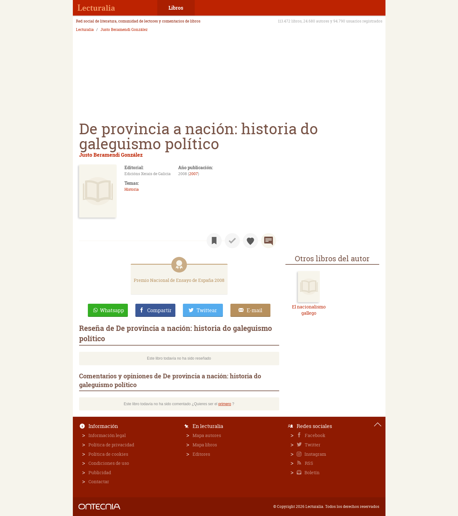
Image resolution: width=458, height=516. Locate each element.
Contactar (98, 481)
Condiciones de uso (108, 463)
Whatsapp (112, 310)
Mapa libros (205, 445)
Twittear (207, 310)
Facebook (314, 435)
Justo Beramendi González (124, 29)
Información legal (107, 435)
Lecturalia (85, 29)
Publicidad (99, 472)
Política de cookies (108, 454)
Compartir (159, 310)
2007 (193, 173)
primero (225, 404)
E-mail (254, 310)
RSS (308, 463)
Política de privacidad (111, 445)
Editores (201, 454)
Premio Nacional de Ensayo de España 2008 (179, 280)
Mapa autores (207, 435)
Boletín (312, 472)
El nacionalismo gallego (309, 310)
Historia (131, 189)
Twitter (312, 445)
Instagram (315, 454)
